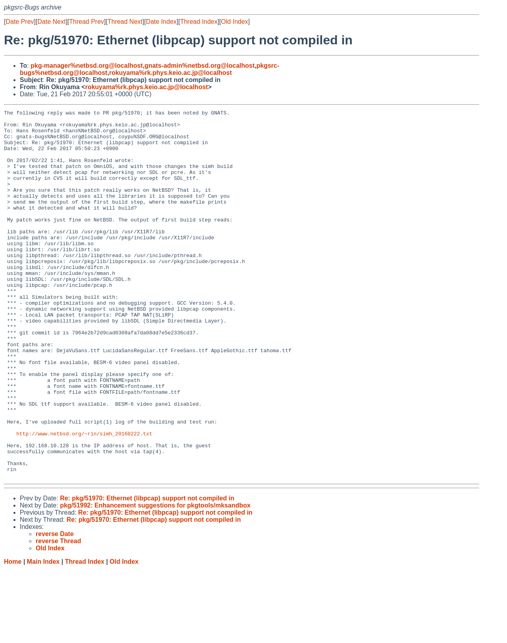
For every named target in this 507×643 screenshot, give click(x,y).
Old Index (234, 21)
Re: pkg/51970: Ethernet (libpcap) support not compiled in (147, 572)
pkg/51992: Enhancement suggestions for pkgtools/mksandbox (155, 579)
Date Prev (20, 21)
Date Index (161, 21)
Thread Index (198, 21)
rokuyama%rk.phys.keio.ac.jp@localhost (170, 72)
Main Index (43, 635)
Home (12, 635)
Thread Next (124, 21)
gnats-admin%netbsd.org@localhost (200, 65)
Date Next (51, 21)
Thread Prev (86, 21)
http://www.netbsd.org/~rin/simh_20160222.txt (84, 498)
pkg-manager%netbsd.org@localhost (86, 65)
